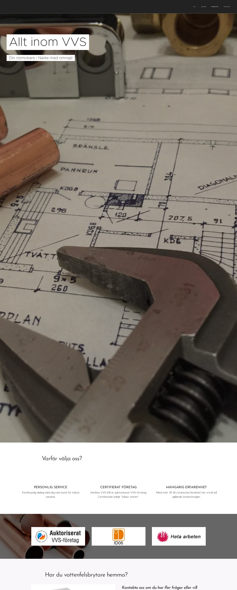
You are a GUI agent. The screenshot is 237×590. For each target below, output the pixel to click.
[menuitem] (215, 7)
